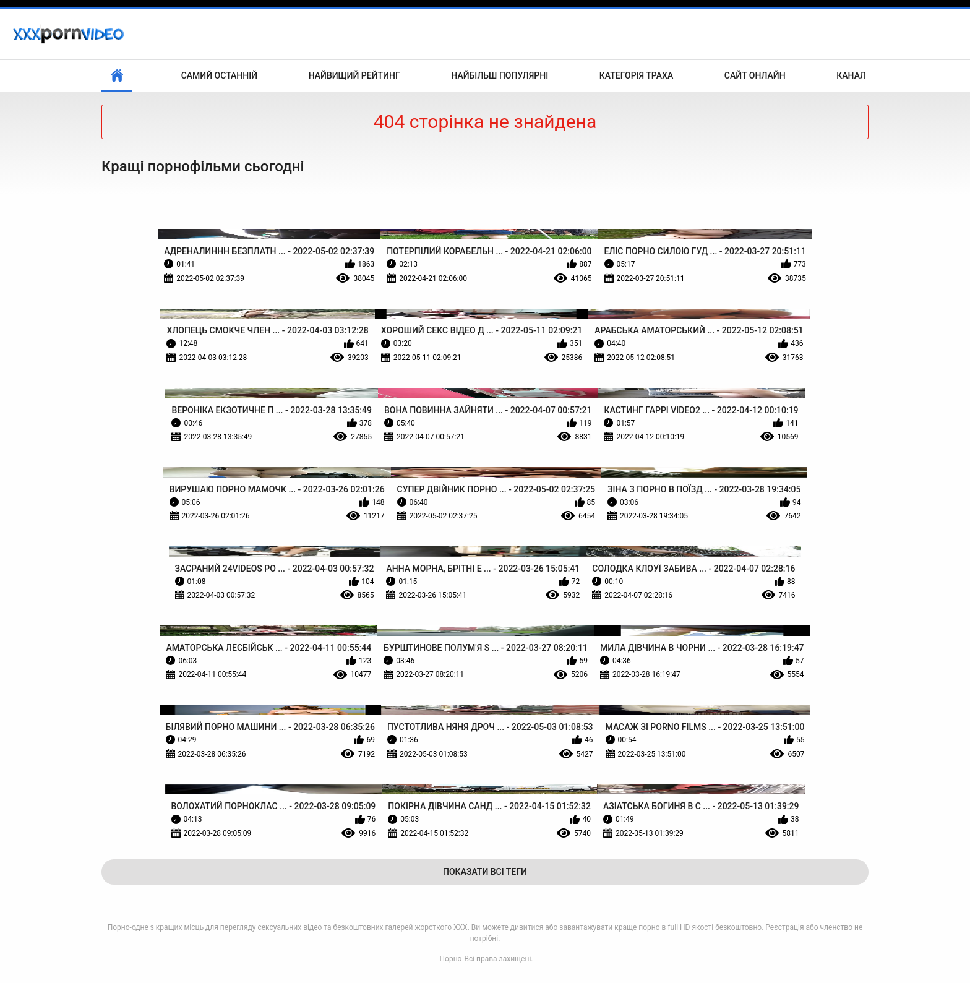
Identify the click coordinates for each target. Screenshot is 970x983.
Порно (451, 959)
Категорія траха (636, 75)
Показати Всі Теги (485, 872)
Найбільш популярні (499, 75)
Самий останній (219, 75)
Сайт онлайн (755, 75)
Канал (851, 75)
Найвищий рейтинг (354, 75)
